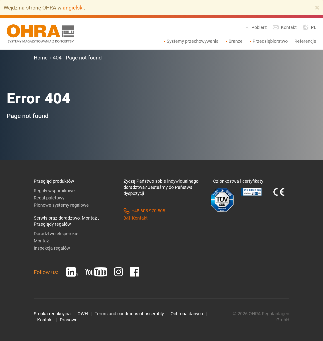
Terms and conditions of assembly (129, 313)
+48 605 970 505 (144, 211)
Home (41, 58)
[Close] (317, 7)
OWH (82, 313)
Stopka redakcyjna (52, 313)
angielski (73, 8)
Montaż (41, 241)
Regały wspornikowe (54, 190)
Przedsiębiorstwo (270, 41)
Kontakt (284, 27)
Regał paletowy (49, 198)
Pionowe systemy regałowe (61, 205)
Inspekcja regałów (52, 248)
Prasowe (68, 319)
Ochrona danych (187, 313)
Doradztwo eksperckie (56, 233)
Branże (236, 41)
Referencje (305, 41)
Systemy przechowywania (193, 41)
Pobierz (255, 27)
